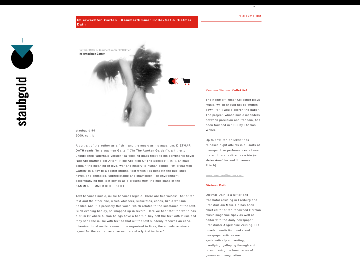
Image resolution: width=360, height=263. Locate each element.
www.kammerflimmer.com (225, 175)
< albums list (250, 15)
